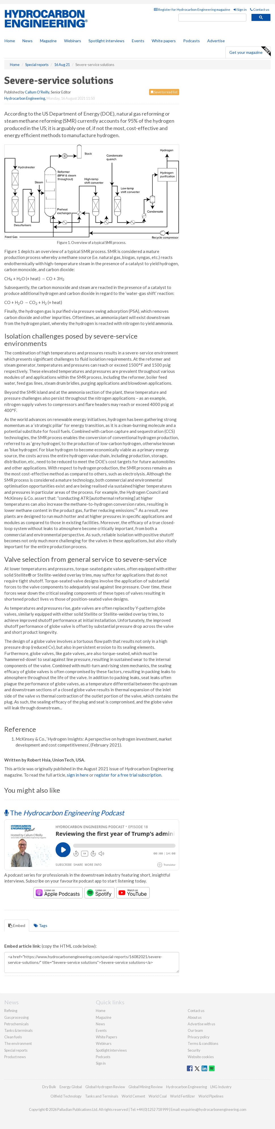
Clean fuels (13, 1037)
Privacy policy (199, 1037)
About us (195, 1017)
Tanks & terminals (18, 1030)
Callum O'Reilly (37, 92)
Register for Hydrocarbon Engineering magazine (192, 9)
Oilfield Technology (66, 1096)
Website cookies (201, 1056)
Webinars (72, 40)
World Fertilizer (182, 1096)
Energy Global (71, 1087)
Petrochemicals (16, 1024)
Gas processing (16, 1017)
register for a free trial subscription (127, 774)
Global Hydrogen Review (105, 1087)
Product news (15, 1056)
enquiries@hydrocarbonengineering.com (213, 1109)
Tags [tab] (40, 925)
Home (10, 40)
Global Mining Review (145, 1087)
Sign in (240, 9)
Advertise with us (201, 1024)
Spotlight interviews (106, 40)
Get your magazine (249, 51)
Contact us (259, 9)
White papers (164, 40)
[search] (212, 18)
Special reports (16, 1050)
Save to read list (164, 92)
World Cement (133, 1096)
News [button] (27, 40)
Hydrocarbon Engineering (24, 98)
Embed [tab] (16, 925)
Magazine (48, 40)
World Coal (158, 1096)
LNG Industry (221, 1087)
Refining (10, 1010)
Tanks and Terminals (101, 1096)
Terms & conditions (203, 1043)
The (64, 813)
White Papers (106, 1037)
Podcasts (191, 40)
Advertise (216, 40)
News (100, 1024)
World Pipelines (210, 1096)
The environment (18, 1043)
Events (138, 40)
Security (194, 1050)
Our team (195, 1030)
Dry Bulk (49, 1087)
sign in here (77, 774)
